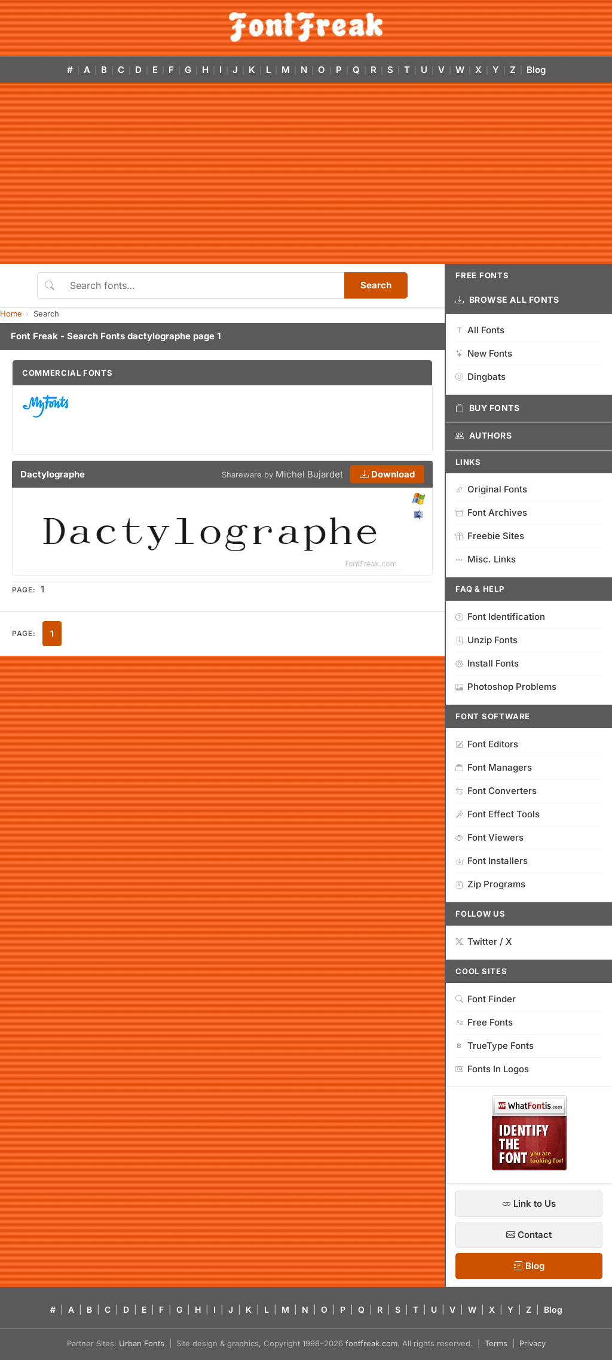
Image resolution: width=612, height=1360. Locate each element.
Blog (536, 69)
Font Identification (500, 616)
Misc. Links (485, 559)
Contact (529, 1234)
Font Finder (485, 999)
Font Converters (496, 790)
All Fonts (479, 330)
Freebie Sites (489, 535)
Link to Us (529, 1203)
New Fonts (483, 353)
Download (387, 474)
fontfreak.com (371, 1343)
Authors (483, 435)
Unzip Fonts (486, 640)
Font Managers (493, 767)
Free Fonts (484, 1022)
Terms (496, 1343)
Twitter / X (483, 941)
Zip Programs (490, 884)
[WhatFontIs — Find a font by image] (529, 1167)
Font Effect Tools (497, 814)
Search (375, 285)
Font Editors (486, 744)
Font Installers (491, 860)
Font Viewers (489, 837)
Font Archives (491, 512)
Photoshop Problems (505, 686)
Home (11, 313)
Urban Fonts (141, 1343)
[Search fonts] (203, 285)
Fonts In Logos (492, 1069)
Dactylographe (52, 474)
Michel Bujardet (309, 474)
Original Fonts (491, 489)
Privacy (532, 1343)
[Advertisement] (306, 174)
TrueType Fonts (494, 1045)
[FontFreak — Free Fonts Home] (305, 27)
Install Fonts (487, 663)
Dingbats (480, 376)
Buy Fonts (487, 408)
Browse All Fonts (507, 299)
